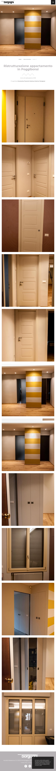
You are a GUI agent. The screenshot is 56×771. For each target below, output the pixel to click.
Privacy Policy (31, 762)
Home (20, 59)
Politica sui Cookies (45, 765)
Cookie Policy (24, 762)
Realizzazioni (27, 59)
